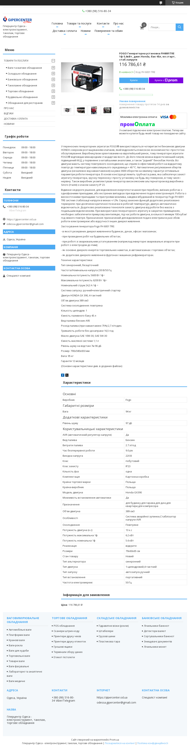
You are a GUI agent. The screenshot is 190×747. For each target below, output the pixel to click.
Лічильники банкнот (156, 625)
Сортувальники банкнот (159, 636)
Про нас (118, 23)
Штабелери (106, 631)
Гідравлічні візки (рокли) (114, 625)
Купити (133, 80)
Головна (57, 23)
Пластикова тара (109, 641)
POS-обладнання (64, 625)
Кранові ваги (17, 640)
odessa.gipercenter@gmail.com (25, 224)
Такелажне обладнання (22, 85)
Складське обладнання (22, 73)
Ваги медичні (17, 681)
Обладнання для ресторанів (25, 103)
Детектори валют (155, 631)
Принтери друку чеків (67, 636)
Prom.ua (114, 739)
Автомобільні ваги (20, 629)
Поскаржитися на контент (120, 743)
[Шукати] (179, 27)
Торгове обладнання (21, 91)
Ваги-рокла (15, 645)
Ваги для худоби (19, 650)
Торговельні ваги (19, 656)
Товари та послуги (79, 23)
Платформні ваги (19, 635)
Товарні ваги (17, 661)
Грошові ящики (63, 646)
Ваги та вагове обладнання (25, 67)
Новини (86, 31)
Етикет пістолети (64, 657)
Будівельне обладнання (23, 97)
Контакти (103, 23)
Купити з (166, 80)
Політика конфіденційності (152, 743)
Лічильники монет (155, 646)
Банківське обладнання (22, 79)
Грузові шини (107, 636)
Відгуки (8, 113)
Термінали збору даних (68, 652)
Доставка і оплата (65, 31)
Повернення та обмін (108, 31)
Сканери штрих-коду (66, 631)
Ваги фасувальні (19, 666)
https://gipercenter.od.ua (21, 219)
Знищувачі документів (158, 641)
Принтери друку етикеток (70, 641)
